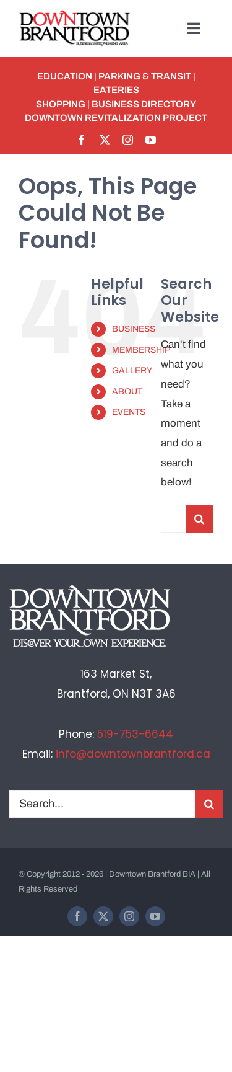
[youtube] (150, 140)
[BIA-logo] (75, 15)
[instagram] (127, 140)
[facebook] (82, 140)
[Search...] (173, 519)
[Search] (199, 519)
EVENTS (128, 412)
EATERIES (116, 90)
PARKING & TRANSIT (144, 76)
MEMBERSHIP (141, 350)
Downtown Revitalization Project (116, 118)
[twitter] (105, 140)
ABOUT (127, 391)
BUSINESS (133, 329)
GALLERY (132, 370)
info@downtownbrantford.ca (133, 753)
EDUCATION (64, 76)
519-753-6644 (135, 734)
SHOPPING (60, 104)
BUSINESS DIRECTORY (144, 104)
